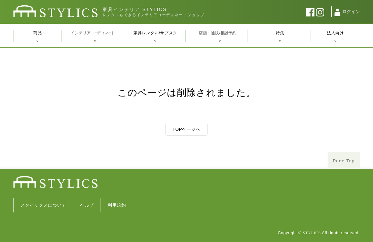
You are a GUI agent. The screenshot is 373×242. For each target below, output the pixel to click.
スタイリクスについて (44, 205)
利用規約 (117, 205)
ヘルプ (87, 205)
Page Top (344, 160)
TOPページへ (186, 129)
